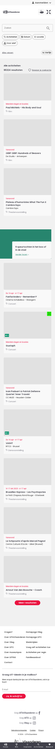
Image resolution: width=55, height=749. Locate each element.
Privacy (41, 730)
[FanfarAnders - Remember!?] (27, 285)
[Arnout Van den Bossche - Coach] (27, 576)
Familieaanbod (33, 657)
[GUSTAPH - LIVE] (27, 332)
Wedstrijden (32, 642)
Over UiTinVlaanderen (14, 637)
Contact (8, 662)
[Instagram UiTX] (27, 718)
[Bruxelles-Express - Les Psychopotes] (27, 480)
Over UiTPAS (10, 657)
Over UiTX (9, 647)
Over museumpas (12, 652)
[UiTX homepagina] (48, 12)
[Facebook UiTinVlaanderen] (27, 713)
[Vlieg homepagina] (41, 12)
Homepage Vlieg (34, 632)
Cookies (33, 730)
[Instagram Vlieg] (27, 723)
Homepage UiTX (33, 637)
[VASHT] (27, 431)
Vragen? (8, 632)
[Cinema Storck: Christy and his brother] (27, 94)
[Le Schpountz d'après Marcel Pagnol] (27, 529)
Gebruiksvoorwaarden (19, 730)
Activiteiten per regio (36, 652)
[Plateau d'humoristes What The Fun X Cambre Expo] (27, 192)
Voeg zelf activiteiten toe (38, 647)
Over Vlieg (9, 642)
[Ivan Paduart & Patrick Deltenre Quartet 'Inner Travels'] (27, 381)
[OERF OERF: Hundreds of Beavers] (27, 141)
